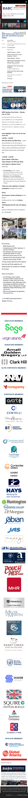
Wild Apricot (14, 795)
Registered (4, 47)
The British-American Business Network (11, 773)
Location (3, 43)
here (19, 252)
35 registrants (11, 47)
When (3, 40)
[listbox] (20, 32)
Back (3, 32)
